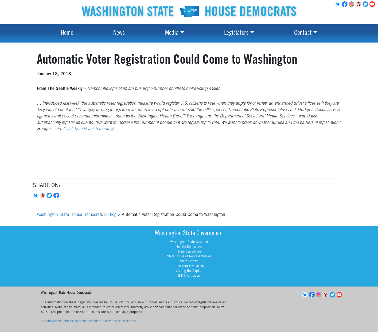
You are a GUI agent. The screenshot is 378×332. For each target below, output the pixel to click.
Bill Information (189, 275)
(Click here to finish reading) (88, 129)
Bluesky (36, 196)
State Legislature (189, 251)
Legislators (236, 33)
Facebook (345, 4)
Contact (303, 33)
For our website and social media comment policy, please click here (88, 321)
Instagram (352, 4)
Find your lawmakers (189, 266)
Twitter (366, 4)
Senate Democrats (189, 247)
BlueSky (338, 4)
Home (67, 33)
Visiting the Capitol (189, 271)
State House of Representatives (189, 256)
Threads (359, 4)
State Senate (189, 261)
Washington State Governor (189, 242)
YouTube (373, 4)
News (119, 33)
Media (172, 33)
